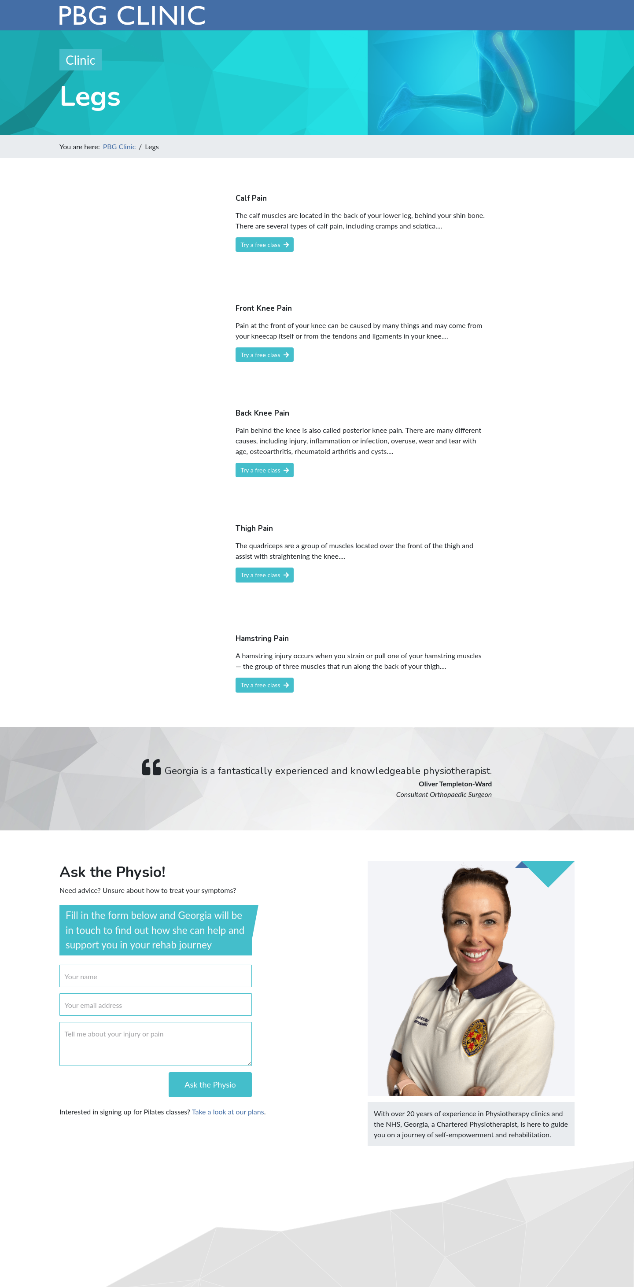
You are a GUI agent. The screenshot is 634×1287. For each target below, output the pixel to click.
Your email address (93, 1005)
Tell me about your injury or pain (114, 1033)
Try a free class (265, 244)
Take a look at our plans (228, 1111)
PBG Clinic (119, 146)
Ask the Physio (210, 1084)
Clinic (81, 59)
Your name (81, 976)
